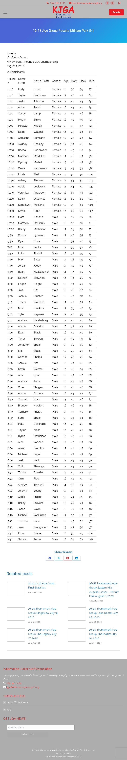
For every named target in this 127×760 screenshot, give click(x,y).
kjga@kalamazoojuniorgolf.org (87, 3)
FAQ (9, 709)
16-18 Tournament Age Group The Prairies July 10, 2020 (103, 634)
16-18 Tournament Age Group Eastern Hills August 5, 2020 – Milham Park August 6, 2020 (104, 590)
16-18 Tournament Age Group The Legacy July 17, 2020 (42, 634)
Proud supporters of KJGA (70, 757)
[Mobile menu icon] (5, 12)
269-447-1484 (57, 3)
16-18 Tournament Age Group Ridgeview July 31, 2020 (43, 613)
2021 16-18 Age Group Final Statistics (41, 585)
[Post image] (16, 588)
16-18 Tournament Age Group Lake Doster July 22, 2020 (103, 613)
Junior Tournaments (17, 702)
